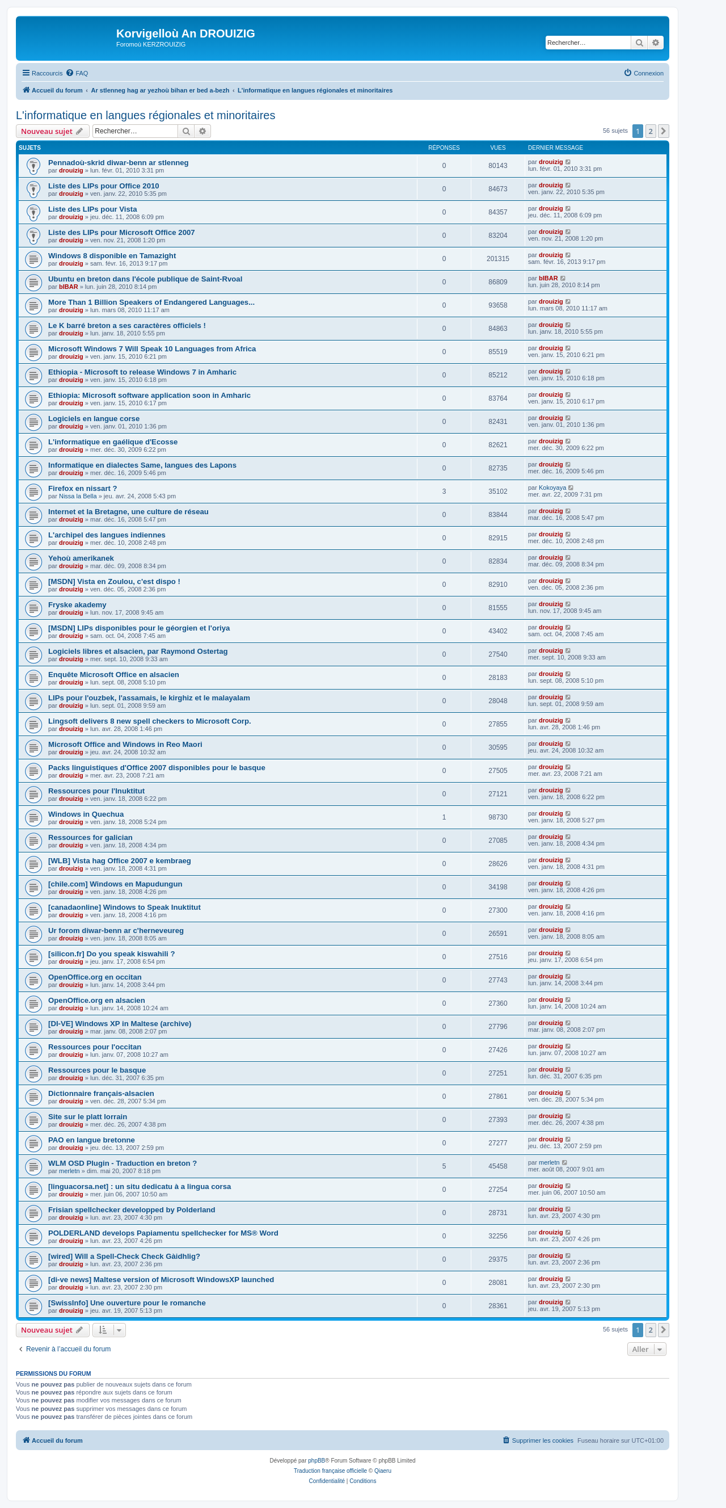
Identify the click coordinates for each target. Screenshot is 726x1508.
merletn (69, 1170)
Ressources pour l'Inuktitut (96, 791)
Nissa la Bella (78, 496)
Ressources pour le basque (97, 1070)
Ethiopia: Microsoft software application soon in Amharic (149, 395)
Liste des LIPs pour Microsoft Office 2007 (121, 232)
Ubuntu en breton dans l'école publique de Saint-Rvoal (145, 279)
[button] (663, 131)
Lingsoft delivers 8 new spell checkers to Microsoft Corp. (149, 721)
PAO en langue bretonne (91, 1140)
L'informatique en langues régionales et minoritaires (145, 115)
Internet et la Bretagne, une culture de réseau (128, 511)
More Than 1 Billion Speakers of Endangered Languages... (151, 302)
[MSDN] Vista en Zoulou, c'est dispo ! (114, 581)
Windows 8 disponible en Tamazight (112, 255)
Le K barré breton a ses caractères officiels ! (127, 325)
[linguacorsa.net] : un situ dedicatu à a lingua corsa (139, 1186)
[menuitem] (76, 73)
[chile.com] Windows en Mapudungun (115, 884)
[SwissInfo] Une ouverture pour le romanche (127, 1303)
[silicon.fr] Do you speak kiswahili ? (111, 954)
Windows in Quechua (86, 814)
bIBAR (68, 286)
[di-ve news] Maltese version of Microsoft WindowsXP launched (161, 1279)
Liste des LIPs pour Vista (92, 209)
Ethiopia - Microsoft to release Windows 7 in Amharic (142, 372)
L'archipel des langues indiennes (107, 535)
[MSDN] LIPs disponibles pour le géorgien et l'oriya (139, 628)
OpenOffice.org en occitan (95, 977)
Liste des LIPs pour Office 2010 (103, 186)
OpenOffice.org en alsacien (96, 1000)
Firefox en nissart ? (82, 488)
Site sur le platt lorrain (87, 1116)
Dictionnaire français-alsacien (101, 1093)
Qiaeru (382, 1471)
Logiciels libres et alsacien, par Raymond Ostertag (138, 651)
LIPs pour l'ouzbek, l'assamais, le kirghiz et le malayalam (149, 698)
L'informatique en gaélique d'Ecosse (113, 442)
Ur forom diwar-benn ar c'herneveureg (116, 930)
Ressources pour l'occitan (94, 1047)
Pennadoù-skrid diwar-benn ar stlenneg (118, 162)
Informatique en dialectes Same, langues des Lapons (142, 465)
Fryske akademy (77, 604)
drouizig (71, 170)
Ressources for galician (90, 837)
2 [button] (651, 131)
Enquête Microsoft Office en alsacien (113, 674)
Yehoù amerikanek (81, 558)
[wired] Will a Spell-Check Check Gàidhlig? (124, 1256)
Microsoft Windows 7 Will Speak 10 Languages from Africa (152, 349)
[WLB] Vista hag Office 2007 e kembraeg (119, 860)
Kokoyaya (552, 487)
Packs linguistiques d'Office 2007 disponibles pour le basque (156, 767)
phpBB (316, 1460)
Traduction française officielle (330, 1471)
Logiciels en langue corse (94, 418)
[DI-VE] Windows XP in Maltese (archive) (119, 1023)
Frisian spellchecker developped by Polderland (132, 1209)
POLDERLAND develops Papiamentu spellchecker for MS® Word (163, 1233)
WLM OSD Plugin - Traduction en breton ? (122, 1163)
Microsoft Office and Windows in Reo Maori (125, 744)
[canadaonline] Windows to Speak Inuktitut (124, 907)
